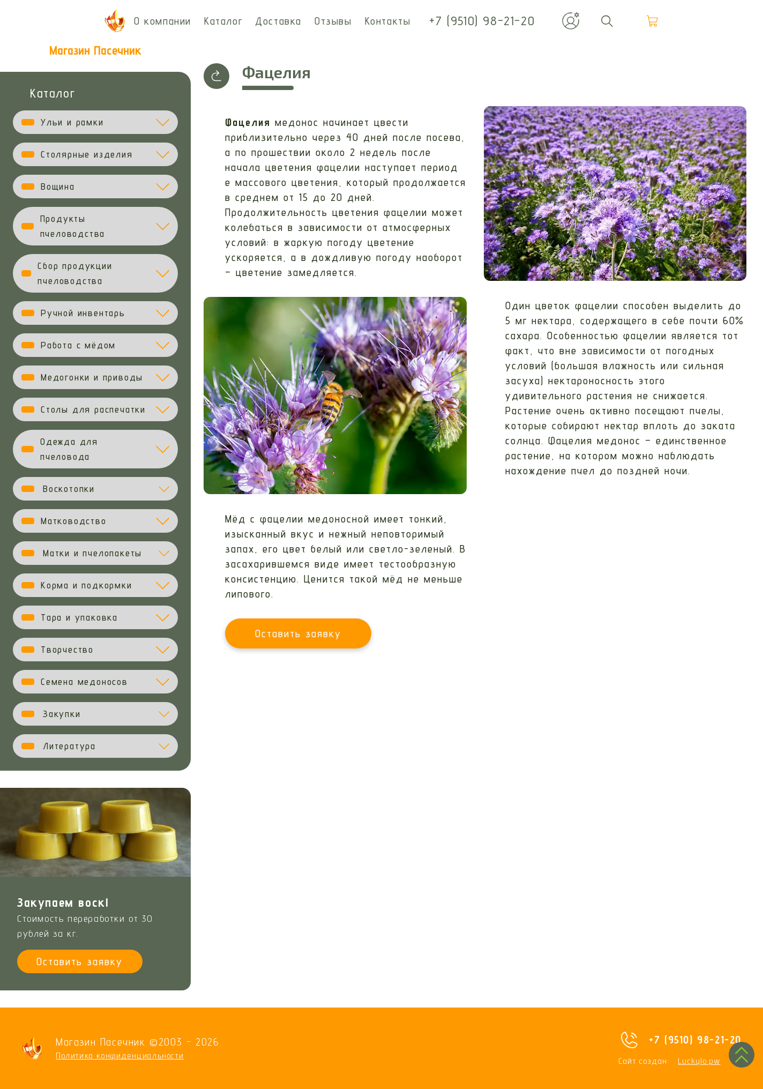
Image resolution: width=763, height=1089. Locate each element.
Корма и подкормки (86, 585)
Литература (69, 745)
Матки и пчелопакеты (92, 552)
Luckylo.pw (699, 1061)
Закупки (62, 713)
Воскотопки (69, 488)
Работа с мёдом (78, 344)
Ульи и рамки (72, 122)
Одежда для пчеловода (69, 449)
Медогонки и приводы (92, 377)
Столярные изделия (87, 154)
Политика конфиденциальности (120, 1055)
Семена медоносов (84, 681)
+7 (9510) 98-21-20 (695, 1039)
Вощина (58, 186)
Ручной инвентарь (83, 312)
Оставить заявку (79, 961)
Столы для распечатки (93, 409)
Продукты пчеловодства (73, 226)
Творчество (67, 649)
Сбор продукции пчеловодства (75, 273)
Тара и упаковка (79, 617)
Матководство (74, 520)
